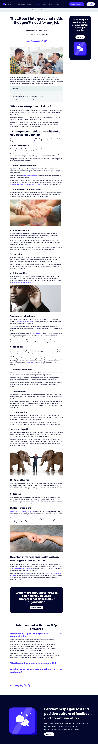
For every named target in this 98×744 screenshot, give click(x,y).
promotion (30, 363)
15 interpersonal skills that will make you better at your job (28, 96)
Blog (16, 10)
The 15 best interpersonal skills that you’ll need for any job (33, 10)
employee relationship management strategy (25, 184)
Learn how (49, 735)
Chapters (15, 89)
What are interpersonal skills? (20, 94)
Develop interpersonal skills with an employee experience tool (29, 99)
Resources (10, 10)
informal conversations (29, 176)
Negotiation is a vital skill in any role (22, 511)
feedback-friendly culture (25, 321)
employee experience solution (22, 568)
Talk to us (80, 38)
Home (4, 10)
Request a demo (36, 608)
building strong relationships (21, 282)
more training (37, 333)
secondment (31, 141)
